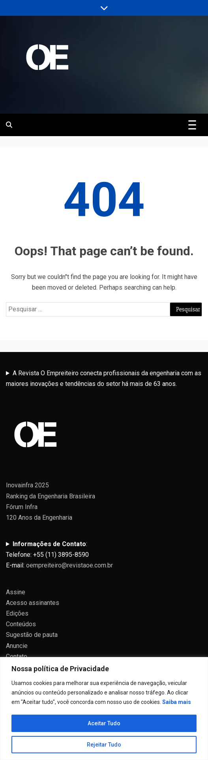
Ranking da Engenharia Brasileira (50, 496)
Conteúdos (21, 624)
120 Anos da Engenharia (39, 517)
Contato (16, 656)
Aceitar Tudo (104, 723)
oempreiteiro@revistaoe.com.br (69, 565)
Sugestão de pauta (32, 634)
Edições (17, 613)
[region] (104, 708)
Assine (15, 592)
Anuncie (17, 646)
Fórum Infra (21, 507)
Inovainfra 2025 (27, 485)
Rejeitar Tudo (104, 744)
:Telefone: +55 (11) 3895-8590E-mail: (59, 554)
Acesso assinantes (32, 603)
